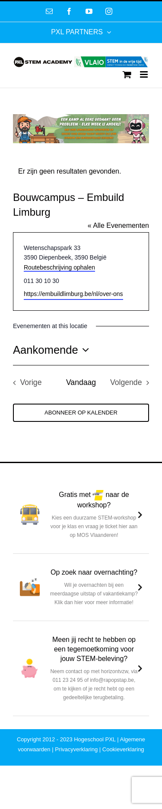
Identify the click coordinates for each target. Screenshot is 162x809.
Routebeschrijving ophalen (59, 267)
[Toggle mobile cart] (127, 74)
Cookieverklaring (123, 749)
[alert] (81, 171)
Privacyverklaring (76, 749)
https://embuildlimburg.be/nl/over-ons (73, 293)
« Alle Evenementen (118, 225)
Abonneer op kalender (81, 412)
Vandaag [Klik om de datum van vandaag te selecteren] (81, 382)
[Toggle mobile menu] (144, 74)
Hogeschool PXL (94, 739)
